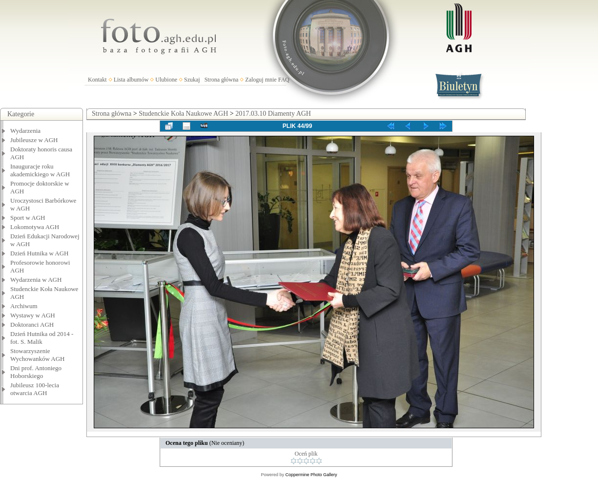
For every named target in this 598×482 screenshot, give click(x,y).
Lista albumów (131, 79)
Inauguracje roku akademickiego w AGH (40, 170)
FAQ (283, 79)
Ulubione (166, 79)
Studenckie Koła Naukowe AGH (183, 113)
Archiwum (24, 306)
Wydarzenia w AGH (36, 279)
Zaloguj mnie (260, 79)
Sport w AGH (27, 217)
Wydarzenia (25, 130)
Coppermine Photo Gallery (311, 474)
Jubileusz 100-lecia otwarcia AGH (34, 389)
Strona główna (222, 79)
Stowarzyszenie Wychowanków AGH (37, 354)
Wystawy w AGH (32, 315)
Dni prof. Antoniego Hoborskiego (36, 371)
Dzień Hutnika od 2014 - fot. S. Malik (41, 337)
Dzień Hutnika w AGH (39, 253)
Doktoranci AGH (32, 324)
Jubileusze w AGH (34, 140)
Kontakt (97, 79)
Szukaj (192, 79)
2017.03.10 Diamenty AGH (273, 113)
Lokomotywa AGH (34, 227)
